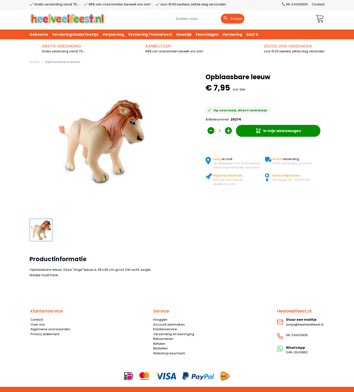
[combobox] (208, 19)
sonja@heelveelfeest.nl (305, 324)
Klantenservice (165, 329)
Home (34, 62)
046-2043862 (297, 352)
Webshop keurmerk (169, 353)
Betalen (159, 343)
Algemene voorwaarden (50, 329)
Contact (318, 4)
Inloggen (160, 319)
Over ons (37, 324)
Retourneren (163, 338)
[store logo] (67, 18)
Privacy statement (44, 334)
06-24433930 (297, 335)
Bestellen (160, 348)
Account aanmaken (169, 324)
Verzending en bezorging (173, 334)
